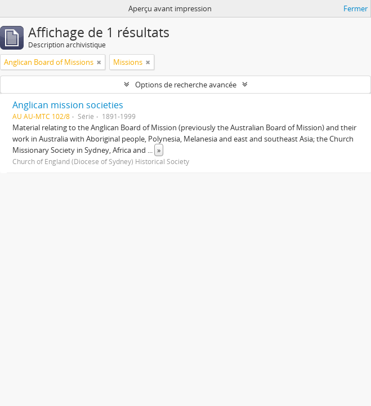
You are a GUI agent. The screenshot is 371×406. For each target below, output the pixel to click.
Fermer (355, 8)
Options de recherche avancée (185, 85)
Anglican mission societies (67, 105)
